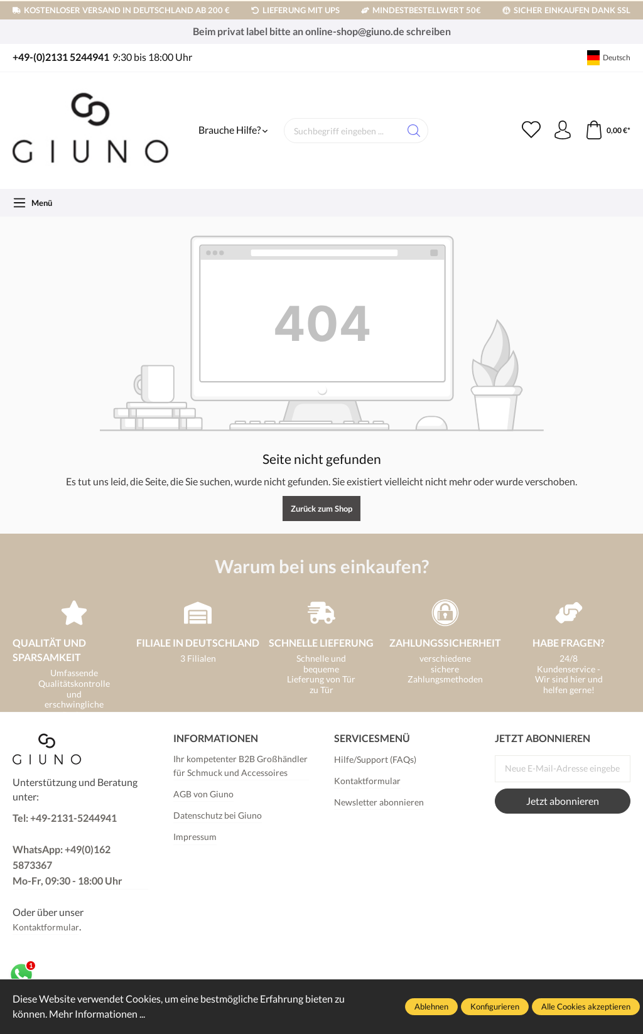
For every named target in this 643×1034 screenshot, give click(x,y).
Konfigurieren (494, 1006)
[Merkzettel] (531, 131)
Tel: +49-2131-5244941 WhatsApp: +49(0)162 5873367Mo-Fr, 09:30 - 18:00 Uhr (67, 849)
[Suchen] (414, 130)
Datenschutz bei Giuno (217, 815)
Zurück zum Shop (321, 509)
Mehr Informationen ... (97, 1014)
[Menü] (32, 203)
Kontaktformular (46, 927)
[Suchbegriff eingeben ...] (342, 130)
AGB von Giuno (203, 794)
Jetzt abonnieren (562, 801)
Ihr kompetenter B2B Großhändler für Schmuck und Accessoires (240, 765)
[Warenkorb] (607, 131)
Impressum (195, 836)
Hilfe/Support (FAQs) (375, 759)
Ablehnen (431, 1006)
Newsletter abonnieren (379, 802)
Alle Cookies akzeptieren (585, 1006)
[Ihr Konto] (562, 131)
